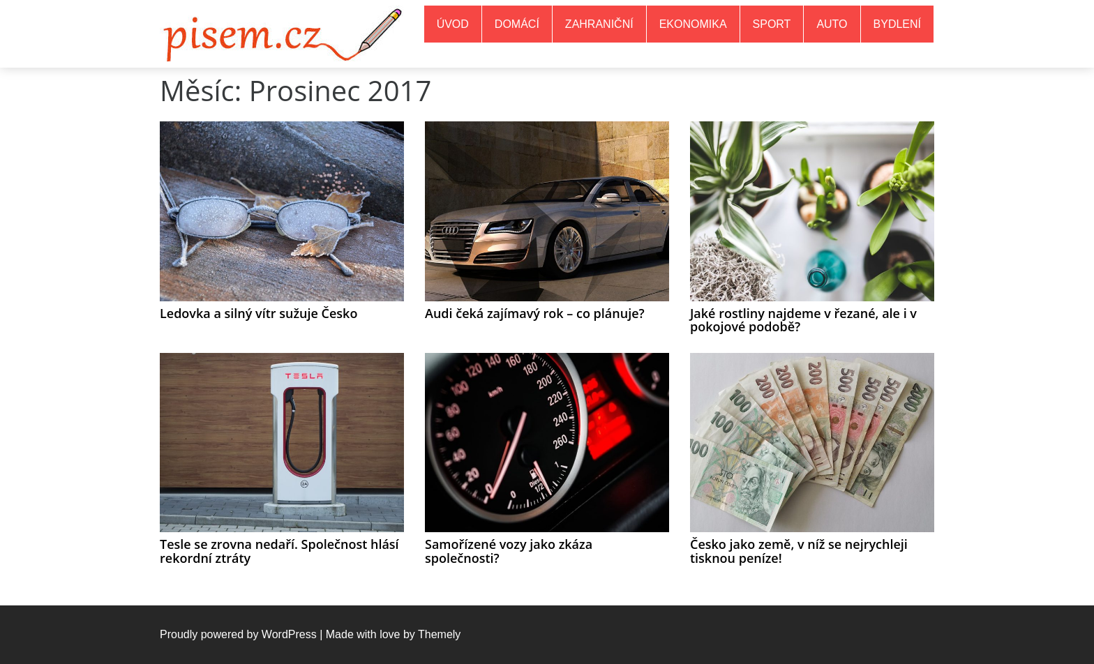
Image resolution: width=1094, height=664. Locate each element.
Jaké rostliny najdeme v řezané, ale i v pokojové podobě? (803, 320)
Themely (439, 634)
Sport (772, 24)
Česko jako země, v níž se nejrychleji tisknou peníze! (799, 551)
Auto (831, 24)
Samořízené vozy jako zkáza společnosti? (508, 551)
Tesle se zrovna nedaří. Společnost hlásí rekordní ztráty (279, 551)
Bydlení (897, 24)
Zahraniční (599, 24)
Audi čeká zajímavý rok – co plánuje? (535, 313)
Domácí (517, 24)
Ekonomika (693, 24)
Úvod (453, 24)
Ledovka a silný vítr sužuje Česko (258, 313)
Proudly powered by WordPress (238, 634)
